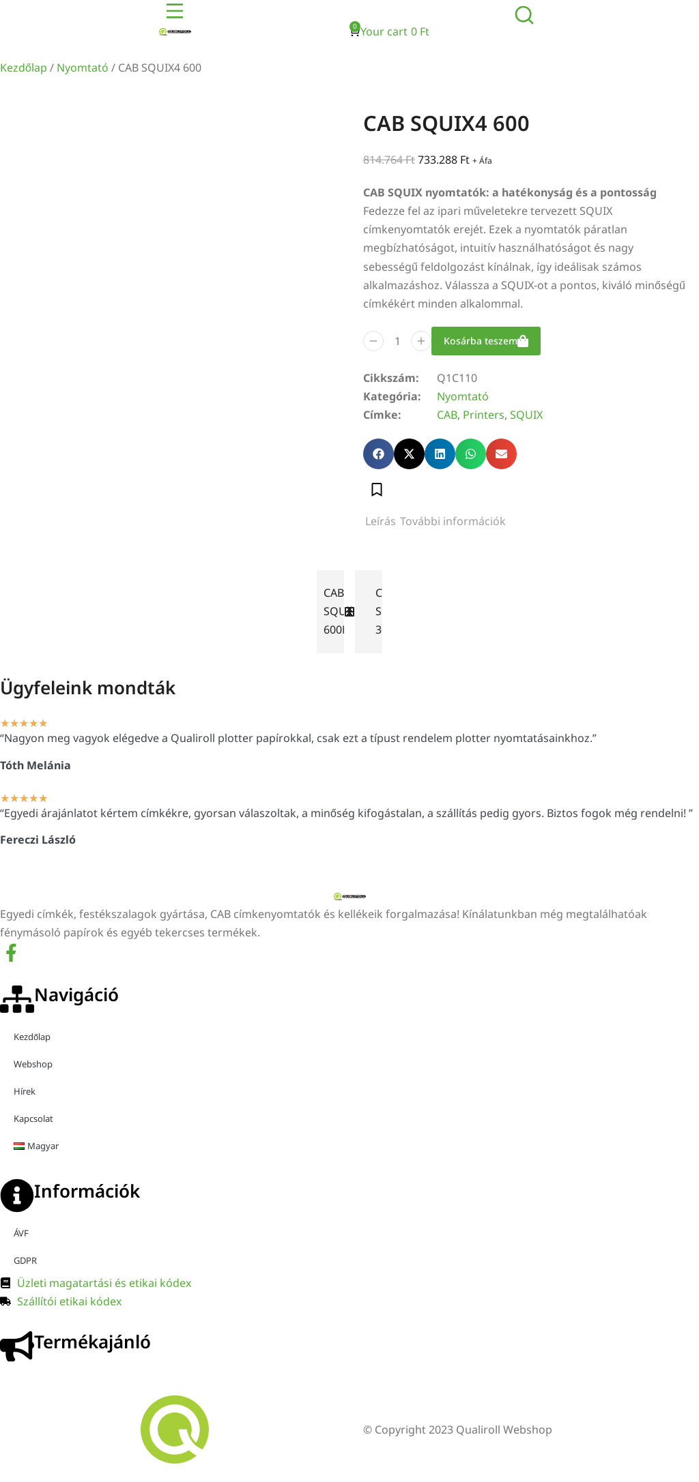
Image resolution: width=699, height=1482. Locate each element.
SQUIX (526, 419)
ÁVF (21, 1238)
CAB (447, 419)
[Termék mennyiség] (397, 345)
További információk (453, 525)
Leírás (380, 525)
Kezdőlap (23, 67)
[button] (378, 458)
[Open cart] (389, 31)
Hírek (24, 1096)
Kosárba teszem (486, 345)
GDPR (25, 1265)
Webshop (33, 1069)
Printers (483, 419)
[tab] (380, 526)
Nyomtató (83, 67)
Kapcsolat (33, 1123)
